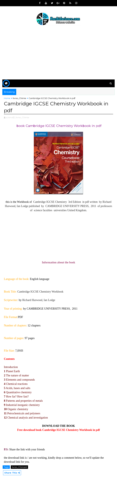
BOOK (71, 425)
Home (7, 98)
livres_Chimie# (19, 467)
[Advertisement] (58, 53)
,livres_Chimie (22, 117)
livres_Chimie (19, 98)
